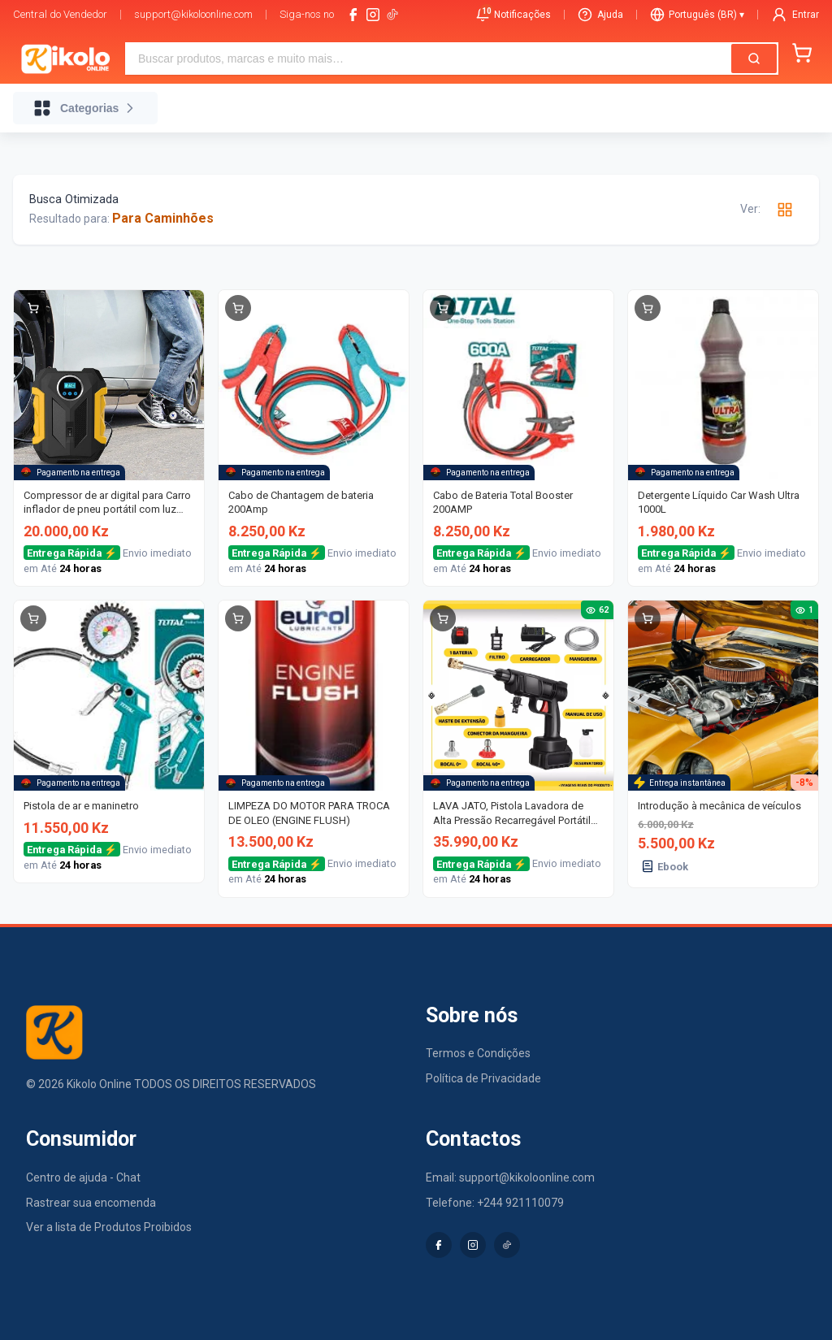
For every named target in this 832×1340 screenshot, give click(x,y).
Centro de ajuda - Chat (83, 1177)
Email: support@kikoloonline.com (510, 1177)
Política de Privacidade (483, 1078)
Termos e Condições (478, 1053)
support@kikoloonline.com (193, 14)
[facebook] (353, 14)
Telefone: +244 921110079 (495, 1202)
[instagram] (372, 14)
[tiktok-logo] (392, 14)
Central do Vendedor (60, 14)
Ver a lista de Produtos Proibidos (109, 1227)
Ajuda (600, 14)
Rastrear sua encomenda (91, 1202)
